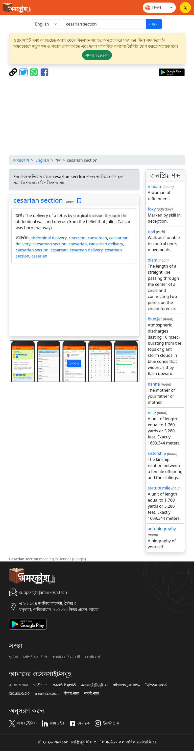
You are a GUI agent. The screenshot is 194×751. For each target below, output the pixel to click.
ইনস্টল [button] (74, 363)
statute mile (159, 488)
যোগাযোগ (92, 657)
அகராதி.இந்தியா (94, 685)
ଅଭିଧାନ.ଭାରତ (19, 693)
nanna (154, 384)
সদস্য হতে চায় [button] (97, 55)
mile (152, 412)
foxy (152, 209)
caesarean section (50, 244)
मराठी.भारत (40, 685)
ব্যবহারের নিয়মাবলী (66, 657)
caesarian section (32, 250)
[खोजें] (104, 24)
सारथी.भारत (91, 693)
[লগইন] (185, 7)
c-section (77, 238)
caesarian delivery (106, 244)
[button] (19, 361)
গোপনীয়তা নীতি (35, 657)
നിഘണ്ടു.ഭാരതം (126, 685)
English (42, 160)
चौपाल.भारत (71, 693)
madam (155, 186)
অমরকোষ (21, 160)
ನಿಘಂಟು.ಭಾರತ (155, 685)
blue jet (155, 319)
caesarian (78, 244)
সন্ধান (154, 24)
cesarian (39, 256)
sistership (157, 453)
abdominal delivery (49, 238)
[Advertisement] (97, 115)
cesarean (59, 250)
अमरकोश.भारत (18, 685)
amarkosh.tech (47, 693)
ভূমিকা (13, 657)
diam (152, 260)
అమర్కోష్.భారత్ (64, 685)
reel (151, 231)
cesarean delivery (86, 250)
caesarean (97, 238)
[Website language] (159, 8)
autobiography (162, 528)
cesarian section (38, 200)
